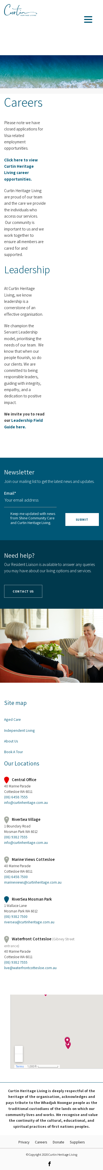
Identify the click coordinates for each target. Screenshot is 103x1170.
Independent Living (19, 730)
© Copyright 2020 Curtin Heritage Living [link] (51, 1154)
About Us (11, 741)
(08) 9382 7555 (15, 837)
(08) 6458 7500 (16, 876)
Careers (41, 1142)
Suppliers (77, 1142)
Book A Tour (13, 751)
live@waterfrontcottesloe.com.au (30, 967)
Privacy (23, 1142)
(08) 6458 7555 (16, 797)
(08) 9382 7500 (15, 916)
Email (10, 493)
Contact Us (23, 591)
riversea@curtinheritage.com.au (29, 922)
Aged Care (12, 719)
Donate (58, 1142)
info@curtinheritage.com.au (26, 802)
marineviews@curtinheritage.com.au (33, 882)
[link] (49, 1164)
